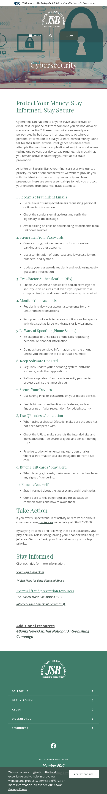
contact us (46, 522)
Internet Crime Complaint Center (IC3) (40, 604)
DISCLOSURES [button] (21, 718)
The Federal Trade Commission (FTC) (39, 597)
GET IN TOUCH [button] (22, 700)
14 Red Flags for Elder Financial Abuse (40, 581)
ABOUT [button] (17, 709)
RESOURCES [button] (20, 728)
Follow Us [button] (20, 691)
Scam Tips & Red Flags (30, 572)
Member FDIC (53, 765)
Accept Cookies (84, 774)
